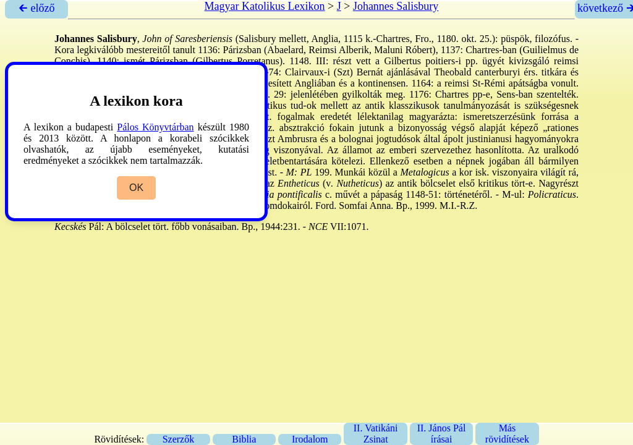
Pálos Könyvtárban (155, 127)
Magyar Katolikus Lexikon (265, 6)
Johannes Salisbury (396, 6)
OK (136, 187)
